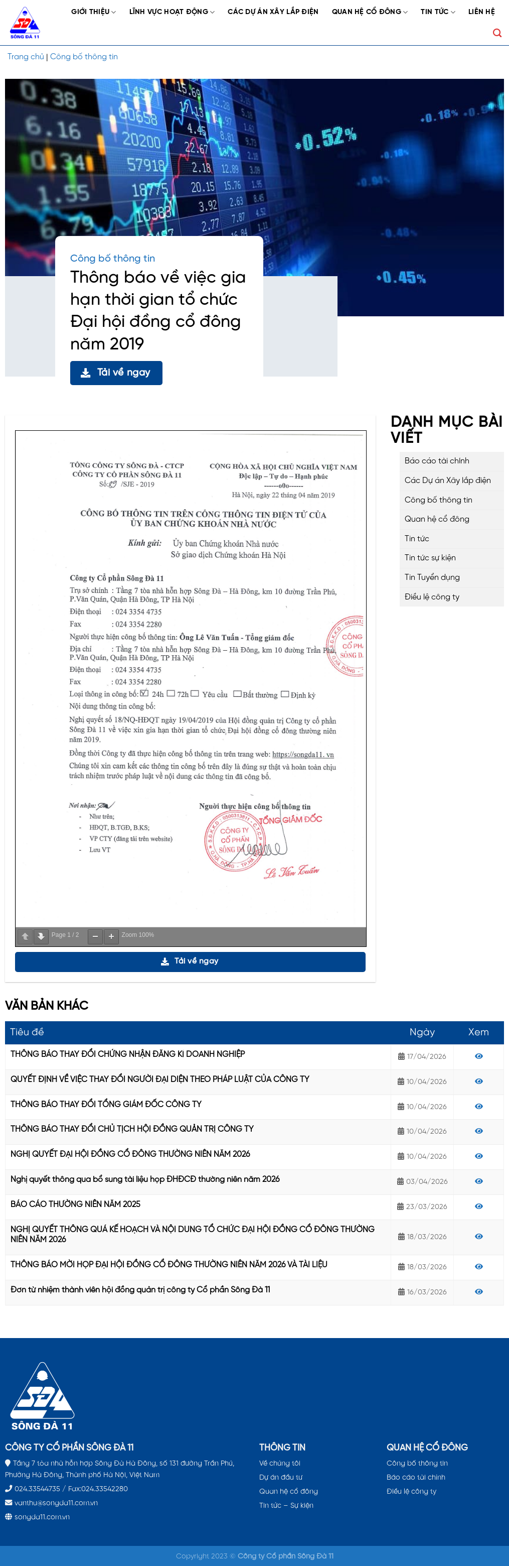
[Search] (497, 33)
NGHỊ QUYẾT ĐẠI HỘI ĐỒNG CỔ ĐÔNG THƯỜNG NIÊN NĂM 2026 (130, 1154)
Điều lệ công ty (432, 597)
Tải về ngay (115, 373)
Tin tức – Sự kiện (286, 1506)
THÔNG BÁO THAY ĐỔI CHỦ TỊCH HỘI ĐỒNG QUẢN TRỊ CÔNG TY (132, 1129)
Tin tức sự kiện (430, 558)
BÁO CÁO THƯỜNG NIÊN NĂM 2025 (75, 1204)
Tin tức (438, 12)
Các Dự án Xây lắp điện (273, 12)
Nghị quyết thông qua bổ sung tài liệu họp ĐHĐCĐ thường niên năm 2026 (145, 1179)
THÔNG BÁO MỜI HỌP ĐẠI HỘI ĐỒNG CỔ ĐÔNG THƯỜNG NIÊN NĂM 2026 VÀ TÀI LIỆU (169, 1265)
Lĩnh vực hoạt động (172, 12)
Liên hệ (481, 12)
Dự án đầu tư (280, 1478)
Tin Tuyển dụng (432, 577)
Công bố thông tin (84, 57)
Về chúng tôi (279, 1464)
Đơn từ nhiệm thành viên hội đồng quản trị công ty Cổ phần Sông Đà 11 (140, 1290)
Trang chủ (26, 57)
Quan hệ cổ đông (370, 12)
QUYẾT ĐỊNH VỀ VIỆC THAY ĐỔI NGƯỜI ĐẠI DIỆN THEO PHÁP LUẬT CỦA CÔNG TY (160, 1079)
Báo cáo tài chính (437, 461)
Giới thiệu (93, 12)
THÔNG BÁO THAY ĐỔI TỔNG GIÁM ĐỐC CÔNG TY (106, 1105)
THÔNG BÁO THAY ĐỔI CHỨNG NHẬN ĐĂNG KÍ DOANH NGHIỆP (128, 1054)
